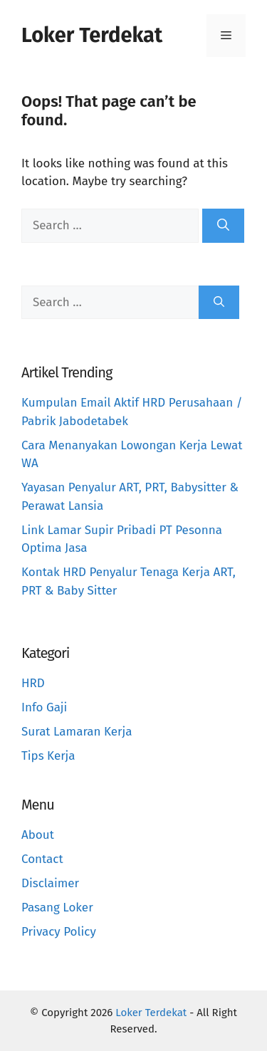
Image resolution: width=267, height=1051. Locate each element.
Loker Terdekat (91, 35)
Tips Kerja (48, 755)
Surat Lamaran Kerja (76, 731)
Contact (42, 859)
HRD (33, 683)
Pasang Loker (57, 907)
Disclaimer (50, 883)
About (37, 834)
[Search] (223, 226)
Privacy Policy (58, 931)
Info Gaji (44, 707)
